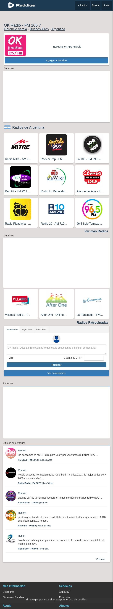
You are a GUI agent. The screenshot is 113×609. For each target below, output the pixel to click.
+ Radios (83, 5)
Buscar (96, 5)
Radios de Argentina (28, 127)
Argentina (58, 29)
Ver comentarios (56, 373)
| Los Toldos (35, 483)
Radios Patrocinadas (92, 322)
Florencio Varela (15, 29)
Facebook (64, 597)
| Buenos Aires (35, 460)
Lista (106, 5)
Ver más (100, 559)
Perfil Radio (41, 329)
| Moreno (33, 502)
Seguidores (27, 329)
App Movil (64, 591)
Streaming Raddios (13, 597)
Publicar (56, 364)
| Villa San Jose (34, 525)
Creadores (8, 591)
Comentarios (12, 329)
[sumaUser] (94, 358)
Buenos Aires (39, 29)
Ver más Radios (96, 231)
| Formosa (33, 549)
